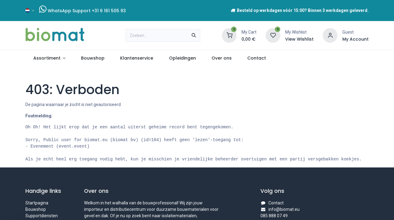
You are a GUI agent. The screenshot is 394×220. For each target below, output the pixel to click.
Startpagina (36, 202)
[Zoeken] (194, 35)
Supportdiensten (41, 215)
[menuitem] (49, 58)
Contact (276, 202)
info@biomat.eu (284, 209)
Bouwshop (35, 209)
